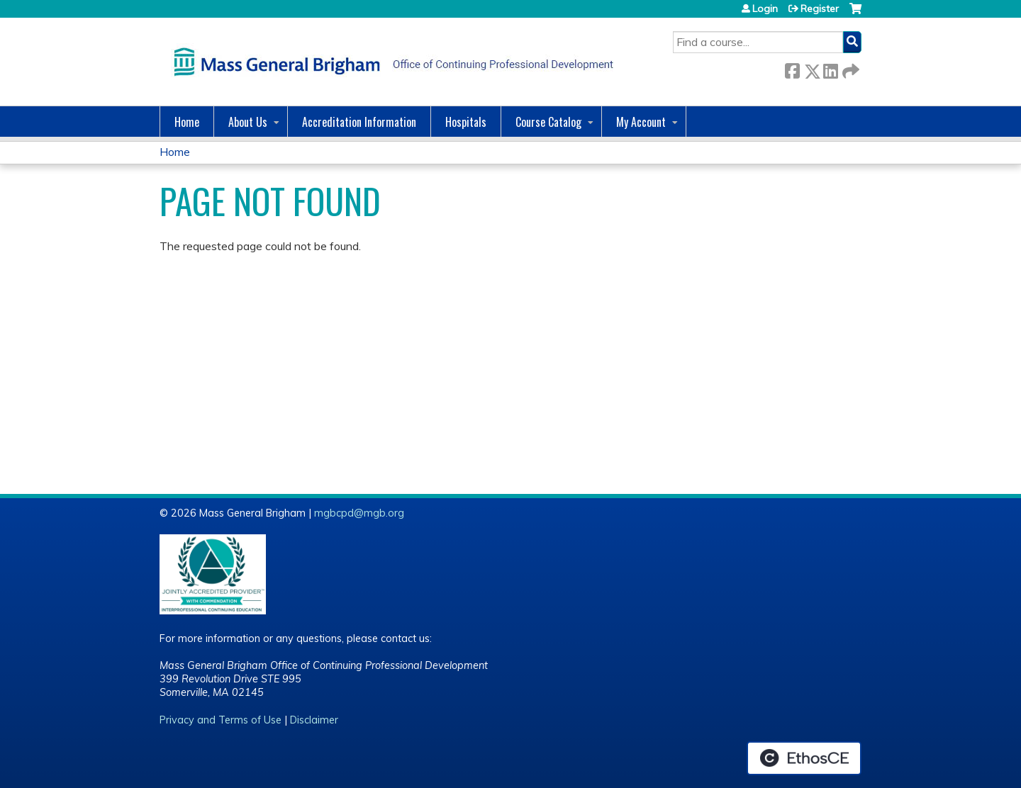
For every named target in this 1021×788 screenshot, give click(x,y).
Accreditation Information (359, 121)
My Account (641, 121)
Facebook (792, 68)
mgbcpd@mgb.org (359, 513)
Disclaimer (314, 720)
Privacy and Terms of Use (220, 720)
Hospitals (465, 121)
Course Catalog (548, 121)
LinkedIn (830, 68)
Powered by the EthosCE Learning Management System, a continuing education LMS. (804, 758)
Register (819, 8)
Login (765, 8)
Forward (849, 68)
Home (186, 121)
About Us (247, 121)
